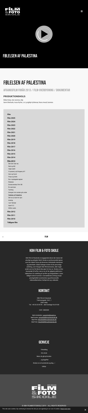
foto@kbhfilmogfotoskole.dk (47, 322)
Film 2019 (11, 139)
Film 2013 (11, 161)
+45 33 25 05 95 (37, 305)
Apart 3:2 (11, 205)
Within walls (12, 208)
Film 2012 (11, 211)
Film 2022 (11, 129)
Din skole (44, 353)
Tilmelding (44, 350)
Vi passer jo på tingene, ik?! (16, 171)
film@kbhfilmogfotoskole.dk (47, 320)
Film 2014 (11, 157)
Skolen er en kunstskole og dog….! (44, 363)
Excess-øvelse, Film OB (15, 184)
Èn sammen (12, 187)
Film (9, 114)
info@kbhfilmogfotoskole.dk (48, 317)
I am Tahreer (12, 203)
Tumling (10, 190)
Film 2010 (11, 219)
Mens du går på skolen (44, 356)
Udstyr (44, 366)
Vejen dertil (11, 169)
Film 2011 (11, 215)
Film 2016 (11, 150)
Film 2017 (11, 146)
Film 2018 (11, 143)
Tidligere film (12, 222)
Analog (10, 200)
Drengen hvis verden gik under (17, 192)
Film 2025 (11, 118)
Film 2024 (11, 121)
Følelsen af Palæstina (15, 195)
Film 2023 (11, 125)
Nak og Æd (11, 166)
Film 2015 (11, 154)
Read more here (65, 409)
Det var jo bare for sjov (15, 197)
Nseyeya (11, 182)
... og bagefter (44, 360)
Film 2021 (11, 132)
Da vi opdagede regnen (15, 179)
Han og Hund (12, 174)
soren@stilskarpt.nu (49, 315)
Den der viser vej (13, 163)
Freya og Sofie (12, 177)
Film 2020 (11, 136)
